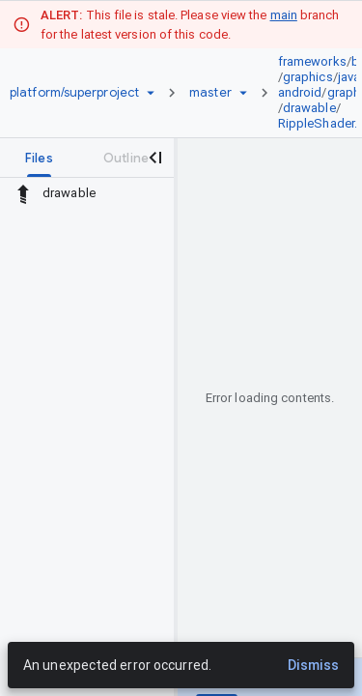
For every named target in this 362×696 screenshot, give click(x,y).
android (300, 92)
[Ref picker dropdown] (243, 92)
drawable (309, 108)
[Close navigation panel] (154, 157)
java (349, 77)
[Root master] (210, 92)
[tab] (39, 157)
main (283, 15)
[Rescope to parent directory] (23, 193)
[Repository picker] (150, 92)
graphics (308, 77)
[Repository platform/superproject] (74, 92)
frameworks (312, 61)
